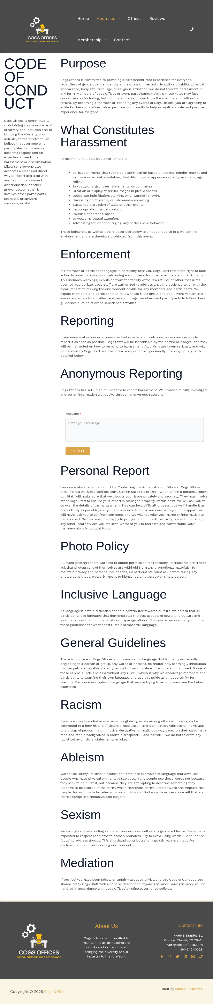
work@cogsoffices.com (184, 945)
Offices (130, 17)
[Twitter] (177, 956)
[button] (115, 17)
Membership (90, 42)
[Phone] (191, 30)
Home (82, 17)
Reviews (151, 17)
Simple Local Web (188, 989)
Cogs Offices (56, 991)
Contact (119, 42)
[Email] (193, 956)
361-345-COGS (191, 949)
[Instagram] (170, 956)
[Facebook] (162, 956)
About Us (105, 17)
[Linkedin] (185, 956)
